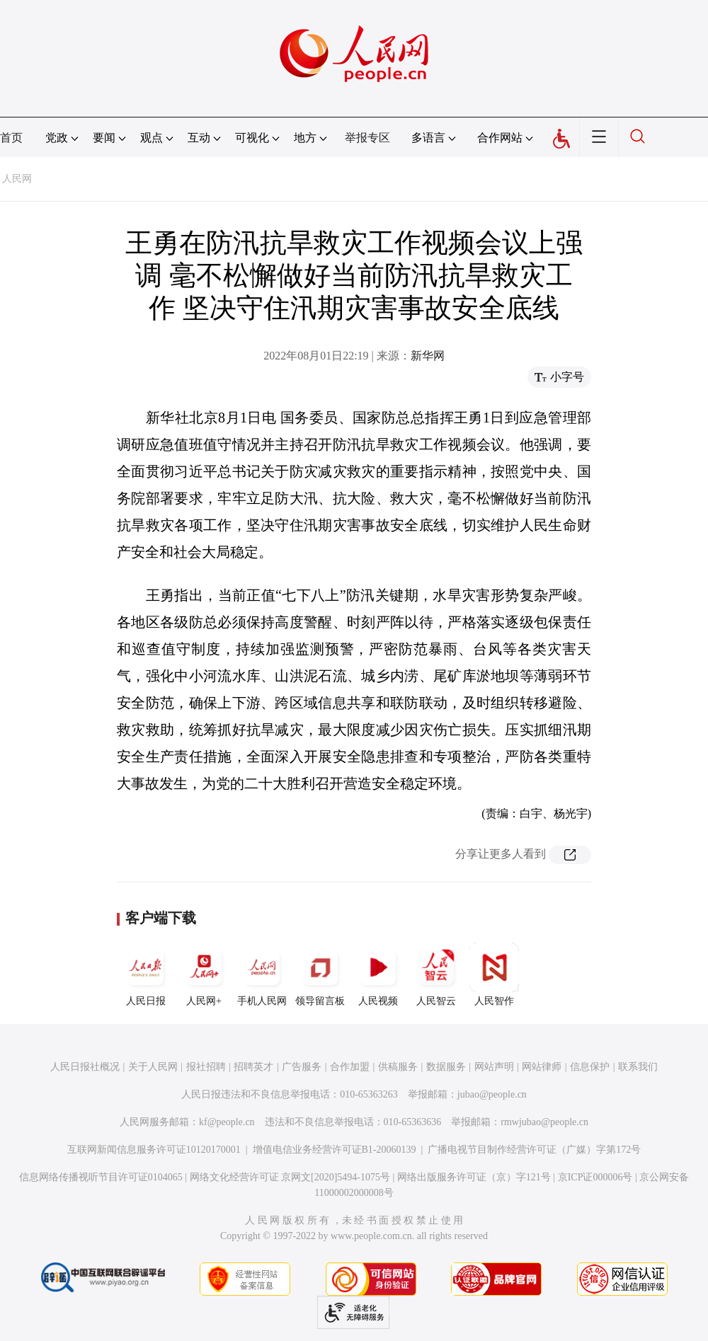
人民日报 (146, 974)
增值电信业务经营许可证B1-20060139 (334, 1149)
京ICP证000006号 (595, 1177)
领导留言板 (320, 974)
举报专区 (367, 138)
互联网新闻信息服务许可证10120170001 (154, 1149)
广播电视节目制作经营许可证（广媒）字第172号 (534, 1149)
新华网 (428, 356)
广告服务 (301, 1066)
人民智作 (494, 974)
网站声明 (494, 1066)
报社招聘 (206, 1066)
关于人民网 (153, 1066)
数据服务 (446, 1066)
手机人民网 (262, 974)
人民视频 (378, 974)
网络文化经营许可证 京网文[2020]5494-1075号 (290, 1177)
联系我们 (638, 1066)
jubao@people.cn (492, 1094)
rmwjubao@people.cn (544, 1122)
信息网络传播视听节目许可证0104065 (101, 1177)
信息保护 (590, 1066)
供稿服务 (398, 1066)
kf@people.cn (227, 1122)
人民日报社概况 (85, 1066)
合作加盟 (350, 1066)
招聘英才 (253, 1066)
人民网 (17, 178)
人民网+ (204, 974)
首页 (11, 138)
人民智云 (436, 974)
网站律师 (541, 1066)
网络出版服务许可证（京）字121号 (474, 1177)
